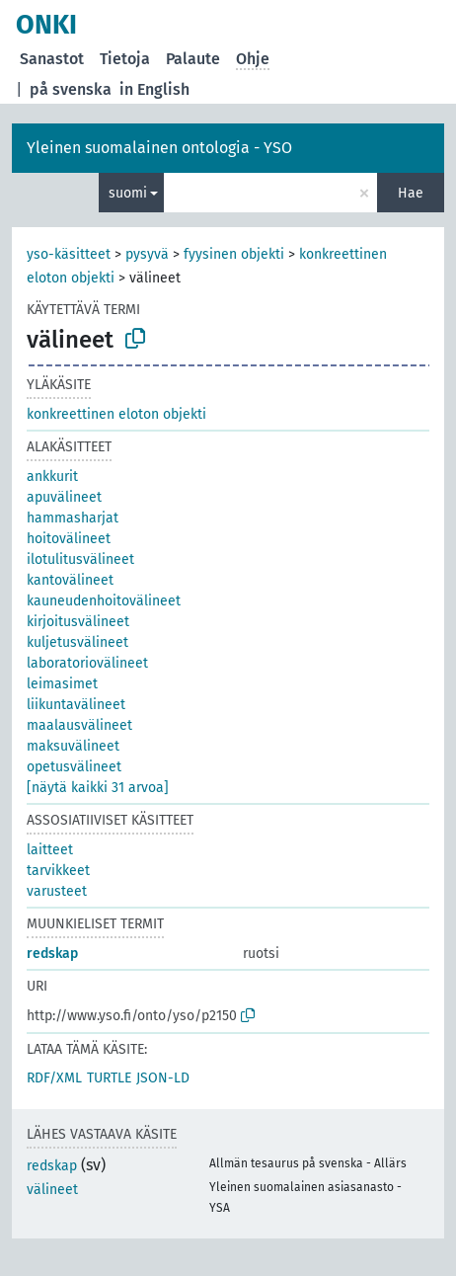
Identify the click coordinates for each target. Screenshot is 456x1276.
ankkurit (52, 476)
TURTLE (109, 1078)
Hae (410, 193)
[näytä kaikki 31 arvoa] (98, 787)
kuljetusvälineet (77, 642)
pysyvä (147, 254)
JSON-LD (163, 1078)
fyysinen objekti (234, 254)
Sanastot (52, 58)
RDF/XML (54, 1078)
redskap (52, 953)
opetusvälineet (74, 766)
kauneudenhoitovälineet (104, 601)
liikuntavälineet (76, 704)
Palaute (193, 58)
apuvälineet (64, 497)
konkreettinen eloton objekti (116, 414)
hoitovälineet (69, 538)
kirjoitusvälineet (78, 621)
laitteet (50, 849)
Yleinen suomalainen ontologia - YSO (159, 147)
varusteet (57, 891)
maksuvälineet (73, 746)
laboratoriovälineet (87, 663)
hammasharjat (72, 518)
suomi (128, 193)
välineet (52, 1189)
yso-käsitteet (69, 254)
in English (154, 89)
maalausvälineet (79, 725)
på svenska (71, 89)
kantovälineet (70, 580)
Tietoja (125, 58)
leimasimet (62, 684)
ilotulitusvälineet (80, 559)
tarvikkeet (58, 870)
